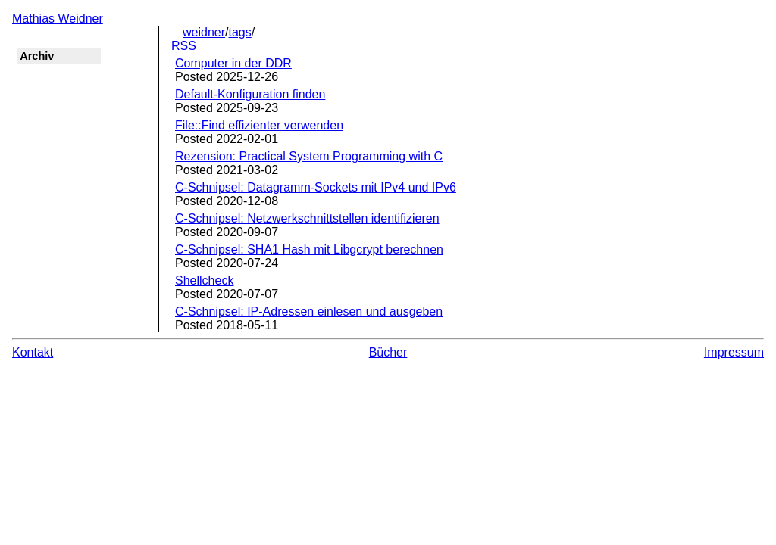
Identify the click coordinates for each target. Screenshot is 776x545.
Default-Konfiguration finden (250, 94)
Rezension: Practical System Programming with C (309, 156)
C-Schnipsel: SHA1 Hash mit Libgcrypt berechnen (309, 249)
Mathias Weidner (57, 18)
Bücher (388, 352)
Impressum (734, 352)
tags (240, 32)
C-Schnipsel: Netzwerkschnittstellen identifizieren (307, 218)
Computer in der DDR (233, 63)
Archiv (37, 56)
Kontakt (32, 352)
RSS (183, 45)
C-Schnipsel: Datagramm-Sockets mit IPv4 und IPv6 (315, 187)
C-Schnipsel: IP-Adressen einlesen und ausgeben (309, 311)
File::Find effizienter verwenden (259, 125)
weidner (204, 32)
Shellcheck (204, 280)
